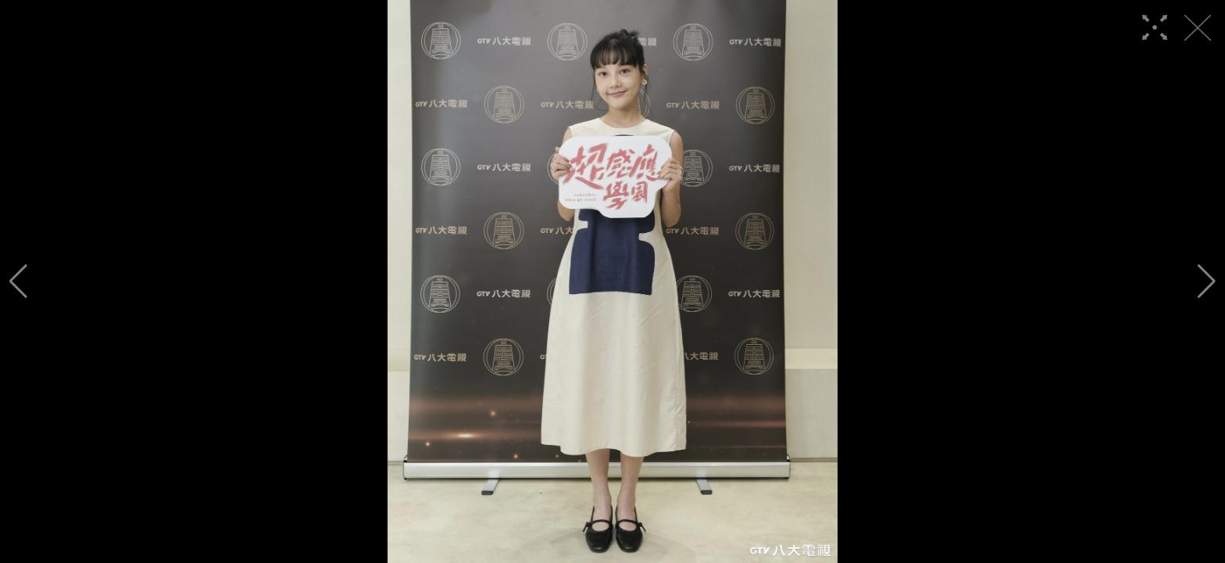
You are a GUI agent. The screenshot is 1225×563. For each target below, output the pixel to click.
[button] (18, 281)
